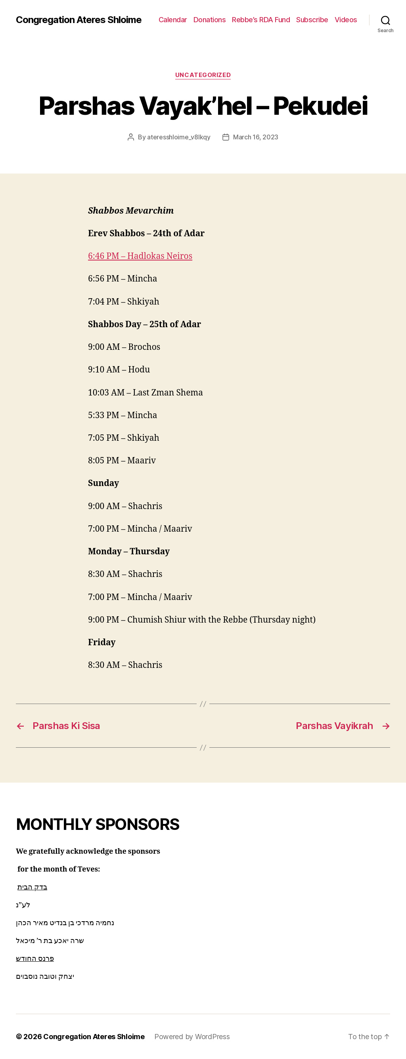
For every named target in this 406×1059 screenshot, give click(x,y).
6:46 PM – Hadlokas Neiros (140, 256)
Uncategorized (203, 75)
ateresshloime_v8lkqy (179, 137)
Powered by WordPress (192, 1036)
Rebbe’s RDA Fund (261, 19)
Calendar (173, 19)
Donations (209, 19)
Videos (346, 19)
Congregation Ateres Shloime (79, 20)
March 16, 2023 (255, 137)
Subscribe (312, 19)
